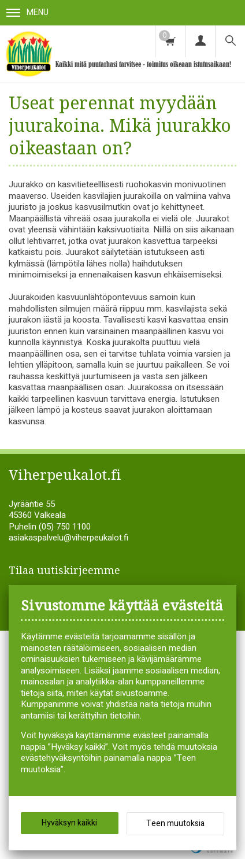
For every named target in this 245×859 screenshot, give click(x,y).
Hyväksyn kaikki (69, 823)
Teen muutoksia (175, 823)
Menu (27, 12)
